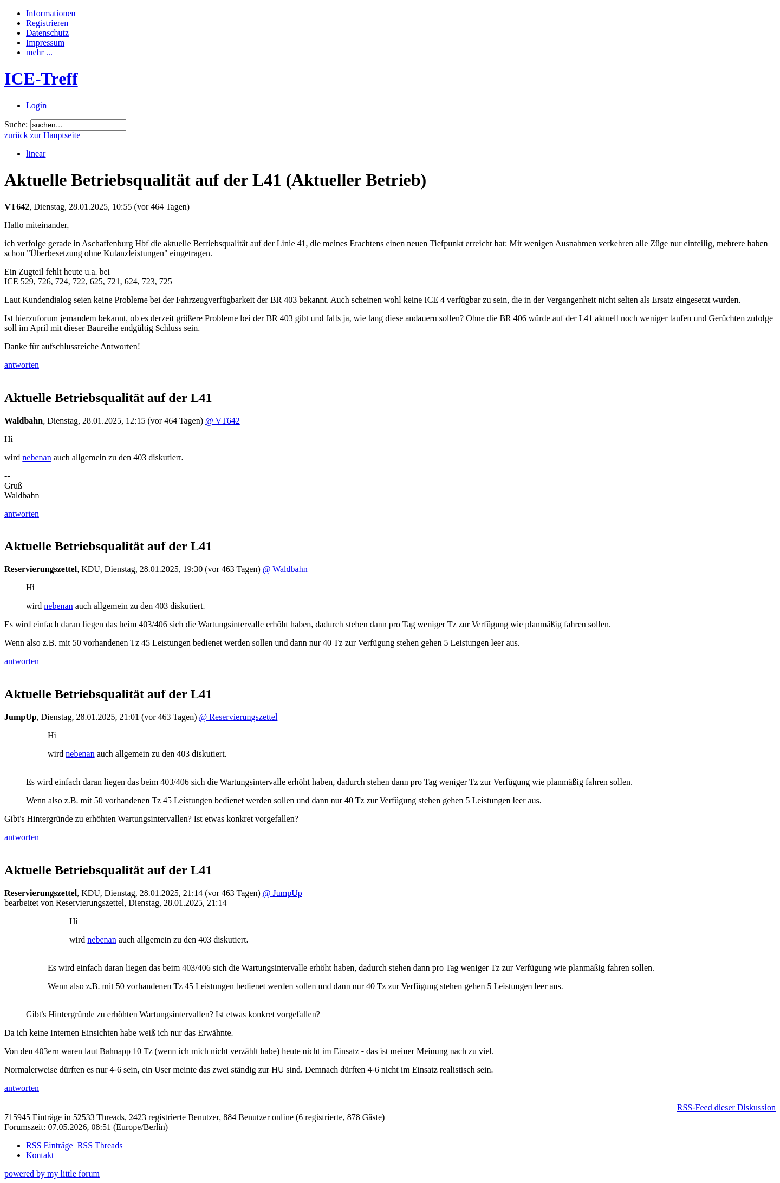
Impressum (45, 42)
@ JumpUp (282, 893)
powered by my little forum (52, 1173)
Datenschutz (47, 32)
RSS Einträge (49, 1145)
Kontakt (40, 1155)
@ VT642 (222, 420)
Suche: (16, 124)
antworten (21, 364)
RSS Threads (100, 1145)
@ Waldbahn (285, 569)
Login (36, 105)
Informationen (51, 13)
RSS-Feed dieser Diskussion (726, 1107)
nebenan (36, 457)
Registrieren (47, 23)
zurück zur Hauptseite (42, 135)
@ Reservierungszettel (238, 717)
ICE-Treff (41, 78)
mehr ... (39, 52)
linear (36, 153)
